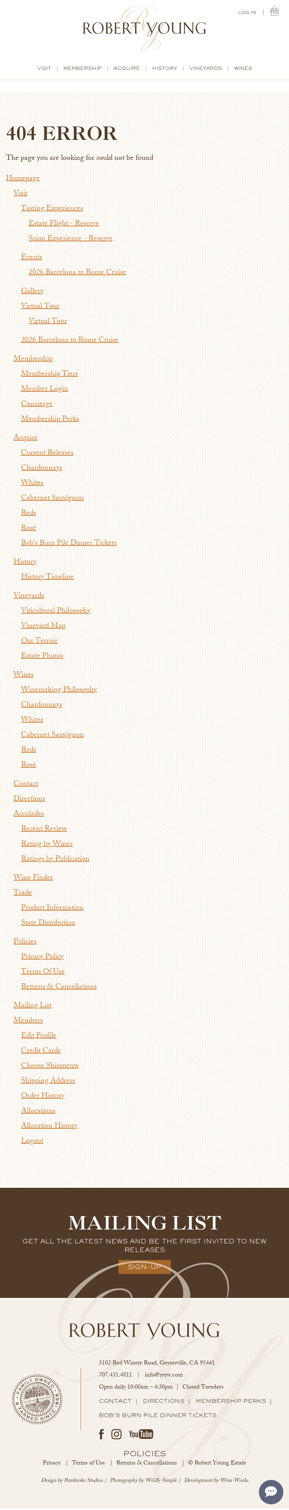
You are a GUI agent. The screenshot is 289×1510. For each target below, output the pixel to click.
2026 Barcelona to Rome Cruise (77, 274)
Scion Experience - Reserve (71, 240)
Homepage (23, 180)
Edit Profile (38, 1037)
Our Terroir (39, 642)
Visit (44, 70)
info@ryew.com (164, 1377)
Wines (243, 70)
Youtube (141, 1435)
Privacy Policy (42, 958)
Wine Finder (33, 879)
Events (31, 259)
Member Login (44, 390)
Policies (25, 943)
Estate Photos (42, 657)
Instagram (116, 1436)
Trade (23, 894)
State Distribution (48, 924)
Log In (247, 13)
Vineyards (205, 70)
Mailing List (33, 1007)
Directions (29, 800)
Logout (32, 1142)
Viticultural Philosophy (56, 612)
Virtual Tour (40, 308)
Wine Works (234, 1482)
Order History (42, 1097)
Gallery (32, 293)
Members (28, 1022)
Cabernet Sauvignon (52, 499)
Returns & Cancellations (59, 988)
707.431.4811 (115, 1377)
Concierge (37, 405)
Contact (26, 785)
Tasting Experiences (52, 210)
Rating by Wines (47, 845)
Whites (32, 484)
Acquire (127, 70)
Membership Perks (50, 421)
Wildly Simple (161, 1482)
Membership (82, 70)
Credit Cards (41, 1052)
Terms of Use (88, 1465)
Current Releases (47, 454)
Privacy (52, 1465)
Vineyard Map (43, 627)
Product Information (52, 909)
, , (157, 1365)
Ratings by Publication (55, 860)
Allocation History (49, 1127)
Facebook (101, 1436)
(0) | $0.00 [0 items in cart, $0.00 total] (274, 12)
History (164, 70)
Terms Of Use (43, 973)
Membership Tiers (49, 375)
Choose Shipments (50, 1067)
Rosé (28, 530)
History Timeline (47, 578)
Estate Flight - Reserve (64, 225)
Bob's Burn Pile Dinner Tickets (69, 545)
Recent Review (44, 830)
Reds (28, 515)
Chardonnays (41, 469)
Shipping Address (48, 1082)
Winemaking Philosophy (59, 691)
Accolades (29, 815)
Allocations (38, 1112)
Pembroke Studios (83, 1482)
